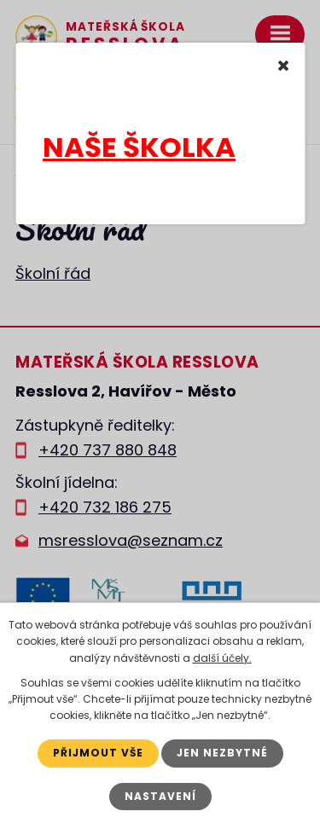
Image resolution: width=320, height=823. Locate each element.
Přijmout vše (98, 752)
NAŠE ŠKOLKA (139, 147)
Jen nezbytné (222, 752)
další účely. (222, 658)
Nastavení (160, 796)
